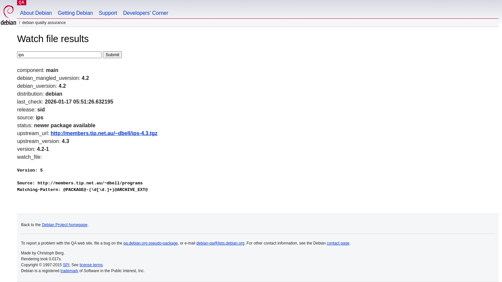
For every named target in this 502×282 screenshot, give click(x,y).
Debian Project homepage (64, 225)
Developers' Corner (145, 13)
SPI (66, 265)
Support (108, 13)
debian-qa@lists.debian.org (220, 243)
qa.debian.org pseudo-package (151, 243)
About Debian (36, 13)
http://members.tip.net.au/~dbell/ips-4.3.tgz (104, 133)
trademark (69, 271)
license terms (91, 265)
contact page (338, 243)
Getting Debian (75, 13)
